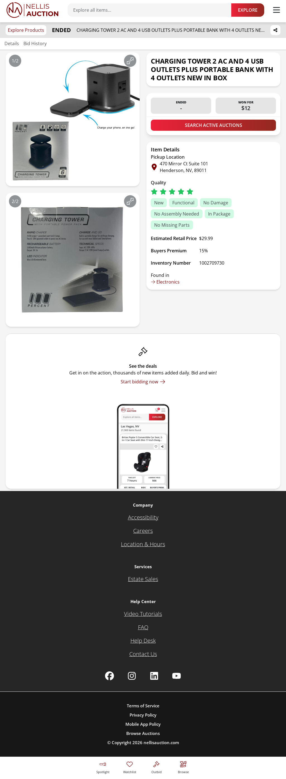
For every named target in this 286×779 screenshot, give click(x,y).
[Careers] (143, 531)
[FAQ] (143, 627)
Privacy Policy (143, 715)
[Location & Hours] (143, 544)
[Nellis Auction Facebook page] (109, 675)
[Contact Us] (143, 654)
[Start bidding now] (143, 381)
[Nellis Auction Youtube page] (176, 675)
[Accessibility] (143, 517)
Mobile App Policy (143, 724)
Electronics (165, 282)
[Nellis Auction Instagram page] (131, 675)
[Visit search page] (183, 766)
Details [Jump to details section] (11, 43)
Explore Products (26, 30)
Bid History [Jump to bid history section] (35, 43)
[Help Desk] (143, 641)
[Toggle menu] (276, 10)
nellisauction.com (161, 742)
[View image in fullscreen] (130, 61)
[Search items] (152, 10)
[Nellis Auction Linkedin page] (154, 675)
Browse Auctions (143, 733)
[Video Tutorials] (143, 614)
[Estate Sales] (143, 579)
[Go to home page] (32, 10)
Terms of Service (143, 705)
